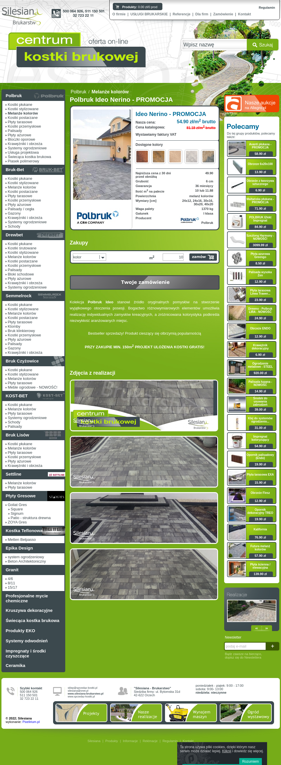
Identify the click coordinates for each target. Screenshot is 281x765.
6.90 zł (260, 190)
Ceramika (16, 665)
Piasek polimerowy (23, 161)
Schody (14, 226)
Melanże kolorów (22, 187)
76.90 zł (260, 537)
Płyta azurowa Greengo (260, 255)
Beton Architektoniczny (27, 561)
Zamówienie (223, 14)
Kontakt (244, 14)
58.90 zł (260, 153)
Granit (12, 569)
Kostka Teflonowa (24, 530)
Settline (13, 474)
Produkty (111, 741)
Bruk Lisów (17, 434)
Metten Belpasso (22, 539)
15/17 (12, 587)
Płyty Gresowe (21, 495)
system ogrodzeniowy (26, 557)
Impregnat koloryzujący (260, 438)
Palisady (15, 130)
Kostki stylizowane (23, 109)
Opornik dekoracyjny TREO (260, 511)
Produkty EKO (20, 630)
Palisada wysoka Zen (260, 274)
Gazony (14, 213)
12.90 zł (260, 281)
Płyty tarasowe (20, 122)
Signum (17, 513)
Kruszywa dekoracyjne (29, 610)
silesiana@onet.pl (78, 690)
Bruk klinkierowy (21, 331)
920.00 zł (260, 373)
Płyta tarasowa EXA (260, 474)
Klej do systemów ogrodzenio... (260, 420)
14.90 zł (260, 391)
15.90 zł (260, 482)
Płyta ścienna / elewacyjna (260, 566)
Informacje (130, 741)
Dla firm (202, 14)
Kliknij (226, 751)
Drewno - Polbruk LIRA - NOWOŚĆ (260, 310)
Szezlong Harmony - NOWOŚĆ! (260, 237)
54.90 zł (260, 446)
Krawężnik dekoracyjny (260, 347)
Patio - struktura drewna (31, 518)
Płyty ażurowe (19, 135)
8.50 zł (260, 263)
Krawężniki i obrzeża (25, 144)
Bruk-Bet (15, 169)
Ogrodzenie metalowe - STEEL (260, 365)
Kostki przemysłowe (24, 126)
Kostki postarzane (23, 117)
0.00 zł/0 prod (139, 7)
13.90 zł (260, 172)
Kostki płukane (20, 104)
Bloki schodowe (21, 274)
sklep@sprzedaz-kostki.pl (82, 687)
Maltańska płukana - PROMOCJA (260, 200)
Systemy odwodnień (27, 640)
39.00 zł (260, 409)
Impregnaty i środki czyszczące (26, 653)
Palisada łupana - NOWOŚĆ (260, 383)
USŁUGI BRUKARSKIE (149, 14)
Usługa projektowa (23, 152)
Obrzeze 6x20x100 (260, 164)
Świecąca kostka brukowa (29, 157)
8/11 (11, 583)
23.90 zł (260, 300)
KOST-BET (17, 395)
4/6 (10, 579)
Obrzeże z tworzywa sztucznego (260, 182)
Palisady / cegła (21, 209)
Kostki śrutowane (22, 248)
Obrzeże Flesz (260, 492)
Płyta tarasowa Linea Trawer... (260, 292)
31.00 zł (260, 427)
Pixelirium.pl (31, 722)
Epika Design (19, 547)
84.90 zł (260, 227)
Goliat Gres (17, 505)
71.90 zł (260, 208)
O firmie (119, 14)
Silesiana (94, 741)
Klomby (14, 326)
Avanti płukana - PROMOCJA (260, 146)
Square (17, 509)
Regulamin (267, 7)
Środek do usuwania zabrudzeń (260, 401)
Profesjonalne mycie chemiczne (27, 598)
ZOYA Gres (17, 522)
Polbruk (14, 95)
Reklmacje (150, 741)
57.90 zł (260, 555)
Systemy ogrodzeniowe (27, 148)
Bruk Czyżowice (22, 360)
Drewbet (14, 234)
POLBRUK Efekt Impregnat (260, 219)
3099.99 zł (260, 245)
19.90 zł (260, 464)
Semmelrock (19, 295)
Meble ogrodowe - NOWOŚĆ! (32, 387)
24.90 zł (260, 318)
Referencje (181, 14)
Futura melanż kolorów (260, 548)
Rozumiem (250, 761)
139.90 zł (260, 574)
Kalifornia (260, 529)
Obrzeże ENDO (260, 328)
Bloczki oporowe (21, 139)
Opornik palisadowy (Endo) (260, 456)
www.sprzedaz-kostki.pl (81, 696)
